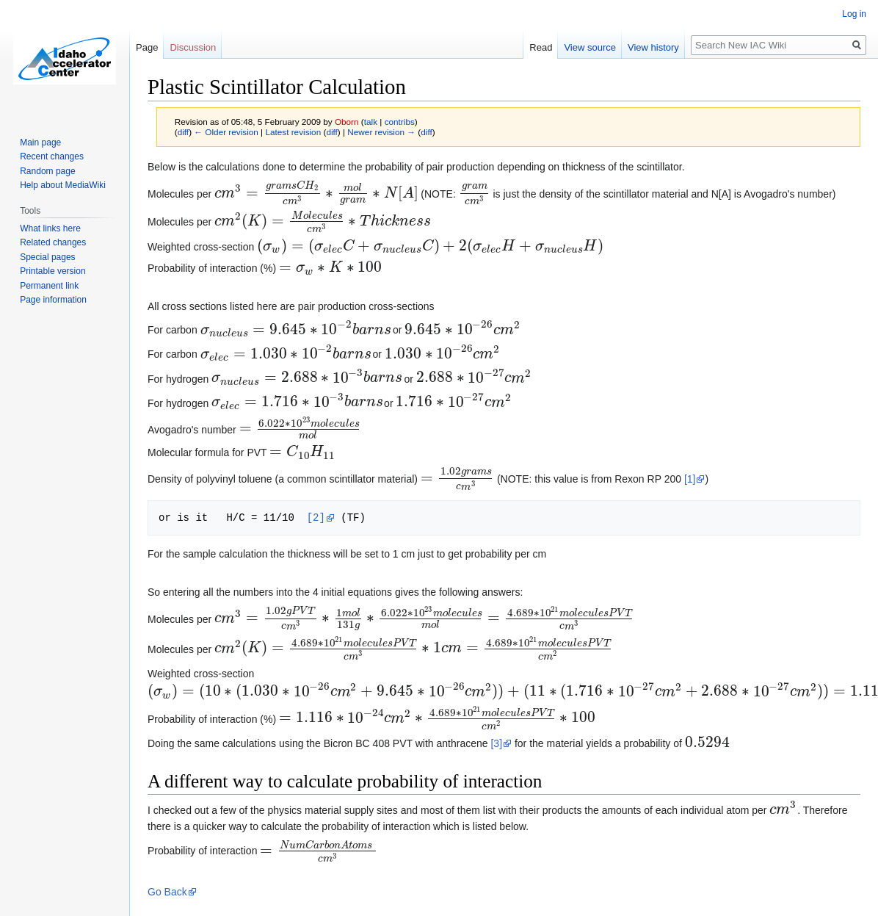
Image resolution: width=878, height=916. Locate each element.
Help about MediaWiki (63, 185)
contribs (400, 121)
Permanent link (49, 286)
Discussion (193, 47)
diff (183, 132)
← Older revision (226, 132)
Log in (854, 14)
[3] (496, 743)
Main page (40, 142)
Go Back (167, 892)
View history (653, 47)
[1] (690, 479)
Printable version (52, 271)
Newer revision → (381, 132)
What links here (50, 228)
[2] (316, 517)
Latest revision (293, 132)
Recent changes (52, 156)
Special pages (47, 257)
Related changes (53, 242)
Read (540, 47)
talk (370, 121)
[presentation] (316, 194)
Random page (47, 171)
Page (147, 47)
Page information (53, 300)
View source (590, 47)
